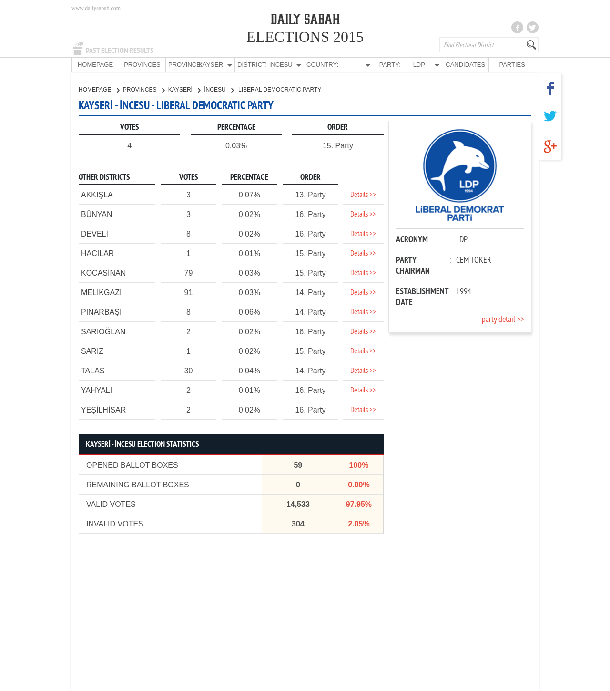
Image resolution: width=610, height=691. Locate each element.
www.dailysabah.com (96, 8)
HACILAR (97, 253)
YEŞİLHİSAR (103, 409)
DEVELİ (94, 233)
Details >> (363, 194)
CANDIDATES (465, 64)
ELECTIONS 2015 (305, 36)
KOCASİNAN (103, 272)
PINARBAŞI (101, 312)
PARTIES (512, 64)
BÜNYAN (96, 214)
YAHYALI (96, 390)
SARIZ (92, 351)
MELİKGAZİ (101, 292)
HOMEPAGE (95, 64)
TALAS (93, 370)
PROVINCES (142, 64)
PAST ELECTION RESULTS (119, 50)
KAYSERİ (184, 89)
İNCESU (219, 89)
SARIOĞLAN (103, 331)
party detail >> (503, 319)
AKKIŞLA (97, 194)
